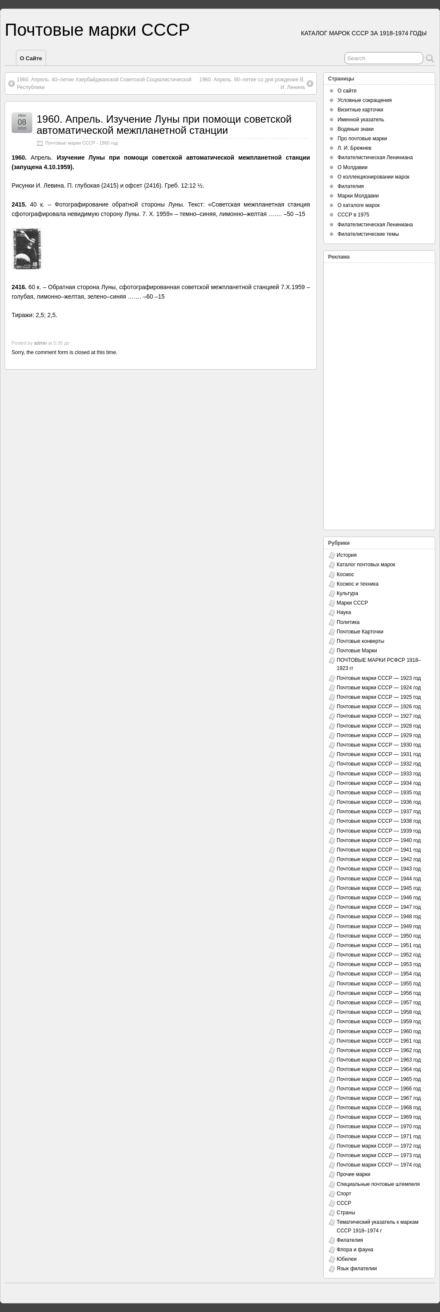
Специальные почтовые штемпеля (378, 1184)
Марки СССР (352, 603)
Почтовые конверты (360, 641)
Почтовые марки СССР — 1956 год (379, 993)
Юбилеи (346, 1259)
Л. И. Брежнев (355, 148)
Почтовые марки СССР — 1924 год (379, 688)
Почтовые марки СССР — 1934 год (379, 783)
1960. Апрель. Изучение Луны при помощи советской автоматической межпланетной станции (164, 124)
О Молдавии (353, 167)
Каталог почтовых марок (366, 565)
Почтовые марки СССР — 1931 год (379, 754)
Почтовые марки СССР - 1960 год (81, 142)
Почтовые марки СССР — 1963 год (379, 1060)
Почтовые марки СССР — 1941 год (379, 850)
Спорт (344, 1194)
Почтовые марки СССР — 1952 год (379, 955)
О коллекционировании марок (373, 177)
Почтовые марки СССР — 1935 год (379, 793)
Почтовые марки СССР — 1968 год (379, 1108)
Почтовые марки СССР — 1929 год (379, 735)
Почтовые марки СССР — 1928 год (379, 726)
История (347, 555)
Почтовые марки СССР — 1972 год (379, 1146)
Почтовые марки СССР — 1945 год (379, 888)
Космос (345, 574)
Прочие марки (353, 1174)
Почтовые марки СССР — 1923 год (379, 678)
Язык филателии (357, 1269)
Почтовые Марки (357, 651)
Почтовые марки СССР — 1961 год (379, 1041)
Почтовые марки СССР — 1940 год (379, 840)
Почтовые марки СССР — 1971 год (379, 1136)
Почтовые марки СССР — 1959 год (379, 1022)
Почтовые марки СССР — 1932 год (379, 764)
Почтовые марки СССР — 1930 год (379, 745)
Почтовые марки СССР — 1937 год (379, 812)
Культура (347, 593)
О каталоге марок (359, 205)
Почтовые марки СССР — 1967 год (379, 1098)
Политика (348, 622)
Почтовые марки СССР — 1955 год (379, 984)
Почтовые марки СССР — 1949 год (379, 926)
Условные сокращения (365, 100)
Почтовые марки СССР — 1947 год (379, 907)
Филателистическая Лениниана (375, 157)
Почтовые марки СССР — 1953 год (379, 964)
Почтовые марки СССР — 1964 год (379, 1069)
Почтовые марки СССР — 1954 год (379, 974)
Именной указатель (361, 120)
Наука (344, 612)
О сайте (31, 58)
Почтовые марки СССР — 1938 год (379, 821)
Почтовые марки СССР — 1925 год (379, 697)
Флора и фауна (355, 1250)
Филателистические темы (368, 234)
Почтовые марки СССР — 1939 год (379, 831)
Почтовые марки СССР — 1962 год (379, 1050)
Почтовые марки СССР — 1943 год (379, 869)
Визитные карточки (360, 110)
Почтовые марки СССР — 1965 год (379, 1079)
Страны (346, 1213)
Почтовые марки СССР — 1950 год (379, 936)
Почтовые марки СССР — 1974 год (379, 1165)
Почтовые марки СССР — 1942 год (379, 859)
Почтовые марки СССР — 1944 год (379, 879)
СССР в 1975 (353, 215)
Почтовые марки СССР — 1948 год (379, 917)
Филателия (351, 186)
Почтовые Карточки (360, 632)
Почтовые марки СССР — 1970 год (379, 1127)
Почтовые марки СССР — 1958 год (379, 1012)
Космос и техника (357, 584)
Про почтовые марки (362, 139)
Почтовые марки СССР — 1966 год (379, 1089)
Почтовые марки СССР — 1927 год (379, 716)
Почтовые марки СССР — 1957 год (379, 1003)
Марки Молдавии (358, 196)
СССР (344, 1203)
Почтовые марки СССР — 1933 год (379, 774)
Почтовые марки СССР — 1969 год (379, 1117)
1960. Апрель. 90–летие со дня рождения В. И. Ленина (252, 83)
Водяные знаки (356, 129)
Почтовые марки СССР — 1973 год (379, 1155)
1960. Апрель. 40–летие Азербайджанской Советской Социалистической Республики (104, 83)
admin (40, 343)
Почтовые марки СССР (97, 29)
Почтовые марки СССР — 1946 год (379, 898)
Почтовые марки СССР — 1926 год (379, 707)
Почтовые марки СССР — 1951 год (379, 945)
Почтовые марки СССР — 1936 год (379, 802)
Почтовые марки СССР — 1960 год (379, 1031)
